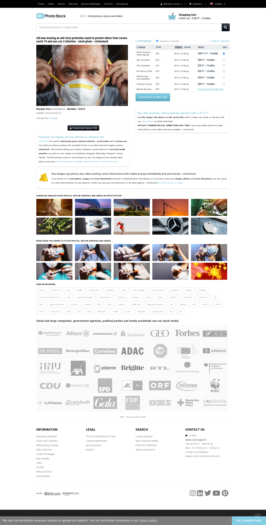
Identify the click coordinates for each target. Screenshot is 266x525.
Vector (61, 4)
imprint (90, 449)
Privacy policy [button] (148, 520)
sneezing (135, 297)
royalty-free (44, 141)
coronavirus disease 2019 (49, 297)
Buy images (42, 458)
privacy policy (93, 445)
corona (42, 290)
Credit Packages (45, 454)
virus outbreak (138, 290)
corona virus (94, 290)
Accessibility (43, 476)
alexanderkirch (53, 113)
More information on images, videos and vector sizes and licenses (87, 162)
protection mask (158, 290)
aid (194, 304)
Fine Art (108, 4)
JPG (157, 53)
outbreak (202, 290)
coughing (121, 297)
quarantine (187, 297)
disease (188, 290)
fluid (69, 311)
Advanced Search (145, 449)
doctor (128, 311)
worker (115, 311)
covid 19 (205, 304)
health (79, 290)
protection (110, 290)
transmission (105, 297)
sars (68, 297)
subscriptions (147, 121)
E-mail (192, 435)
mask (123, 290)
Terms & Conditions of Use (101, 436)
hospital (87, 304)
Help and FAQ (44, 471)
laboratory (102, 311)
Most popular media (147, 440)
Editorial (73, 4)
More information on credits (170, 183)
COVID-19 (55, 290)
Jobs (39, 463)
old (171, 311)
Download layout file (83, 127)
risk (171, 304)
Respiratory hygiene (155, 304)
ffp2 (99, 304)
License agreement (96, 440)
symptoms (202, 297)
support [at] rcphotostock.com (202, 456)
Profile (40, 467)
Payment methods (46, 436)
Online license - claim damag (144, 53)
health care (135, 304)
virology (74, 304)
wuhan (160, 297)
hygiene (121, 304)
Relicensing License (47, 445)
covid (218, 304)
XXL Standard (143, 60)
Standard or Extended (169, 41)
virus (68, 290)
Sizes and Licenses (47, 440)
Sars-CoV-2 (55, 311)
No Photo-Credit (144, 71)
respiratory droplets (85, 297)
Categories (122, 4)
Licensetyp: (144, 41)
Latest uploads (144, 436)
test (78, 311)
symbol (173, 297)
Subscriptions (44, 449)
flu (215, 297)
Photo (41, 4)
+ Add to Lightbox (220, 41)
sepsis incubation (57, 304)
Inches (187, 47)
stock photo (58, 109)
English (217, 4)
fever (41, 304)
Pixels (178, 47)
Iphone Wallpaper (91, 4)
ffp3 (109, 304)
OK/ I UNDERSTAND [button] (249, 520)
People (54, 118)
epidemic (175, 290)
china (148, 297)
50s (180, 311)
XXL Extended (143, 65)
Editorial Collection (146, 445)
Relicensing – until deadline (143, 77)
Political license (144, 84)
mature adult (158, 311)
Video (51, 4)
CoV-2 (41, 311)
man (89, 311)
